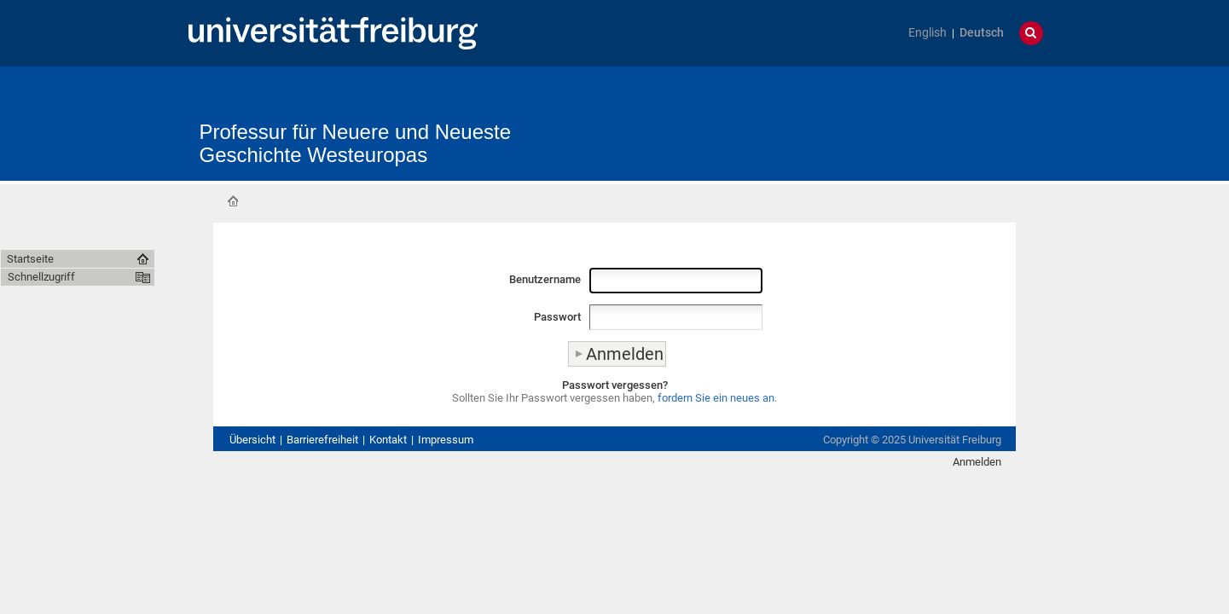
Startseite (233, 201)
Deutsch (981, 33)
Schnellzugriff (41, 276)
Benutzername (545, 279)
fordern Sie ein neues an (716, 397)
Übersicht (252, 439)
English (927, 33)
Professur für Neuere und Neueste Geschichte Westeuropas (356, 143)
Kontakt (388, 439)
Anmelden (977, 461)
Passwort (557, 316)
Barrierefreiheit (322, 439)
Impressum (445, 439)
